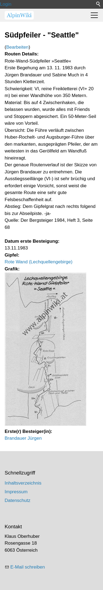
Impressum (16, 491)
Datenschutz (18, 500)
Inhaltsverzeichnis (23, 483)
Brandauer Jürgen (23, 438)
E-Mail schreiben (27, 567)
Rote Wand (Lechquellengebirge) (38, 261)
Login (5, 4)
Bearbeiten (17, 47)
